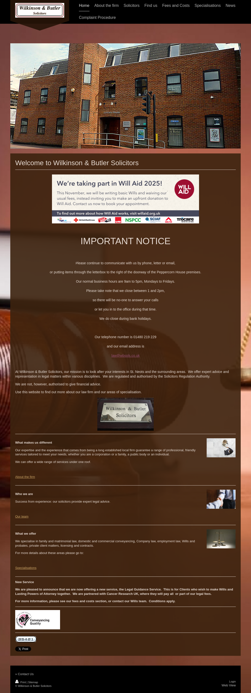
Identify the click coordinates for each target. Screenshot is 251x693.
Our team (21, 516)
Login (232, 681)
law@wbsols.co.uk (125, 356)
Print (21, 682)
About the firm (25, 477)
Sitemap (33, 682)
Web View (229, 685)
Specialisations (26, 568)
